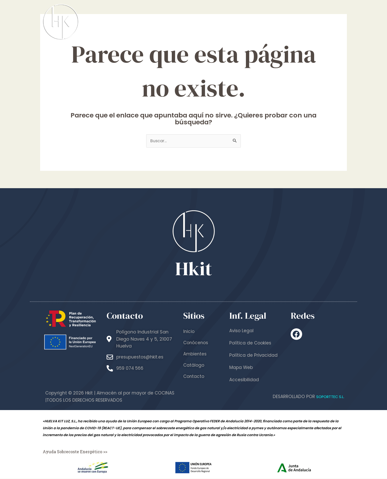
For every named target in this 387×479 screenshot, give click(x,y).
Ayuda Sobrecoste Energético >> (77, 452)
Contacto (326, 21)
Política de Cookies (251, 343)
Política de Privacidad (253, 355)
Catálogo (290, 21)
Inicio (178, 21)
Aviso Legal (242, 331)
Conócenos (211, 21)
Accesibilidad (244, 380)
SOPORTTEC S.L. (328, 397)
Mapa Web (241, 368)
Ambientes (252, 21)
